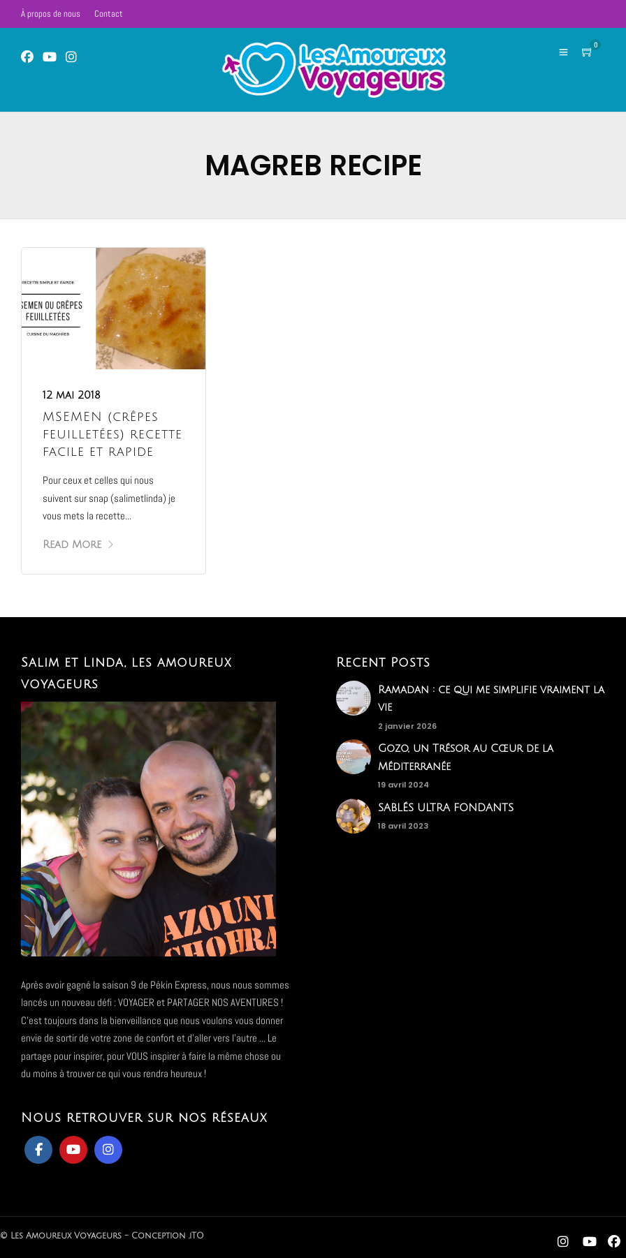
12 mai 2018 (72, 395)
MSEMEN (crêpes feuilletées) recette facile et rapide (112, 434)
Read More (79, 544)
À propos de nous (50, 14)
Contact (108, 14)
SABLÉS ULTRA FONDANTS (446, 807)
